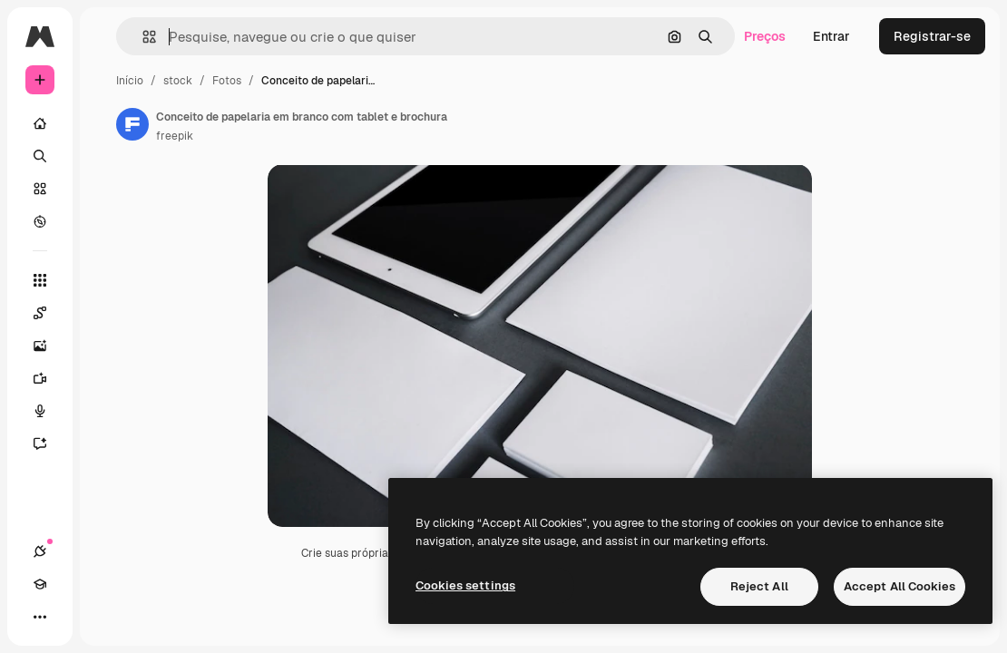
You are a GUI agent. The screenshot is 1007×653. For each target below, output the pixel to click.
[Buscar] (39, 156)
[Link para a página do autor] (132, 124)
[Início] (39, 123)
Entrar (831, 36)
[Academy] (39, 584)
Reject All (759, 586)
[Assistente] (49, 443)
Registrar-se (932, 36)
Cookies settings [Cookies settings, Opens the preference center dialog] (465, 585)
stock (177, 80)
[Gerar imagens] (49, 345)
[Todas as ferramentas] (39, 280)
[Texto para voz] (49, 410)
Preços (765, 36)
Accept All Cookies (899, 586)
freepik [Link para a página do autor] (174, 136)
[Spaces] (49, 312)
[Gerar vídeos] (49, 378)
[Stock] (39, 188)
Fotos (226, 80)
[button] (142, 37)
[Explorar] (39, 221)
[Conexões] (39, 551)
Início (129, 80)
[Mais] (39, 616)
